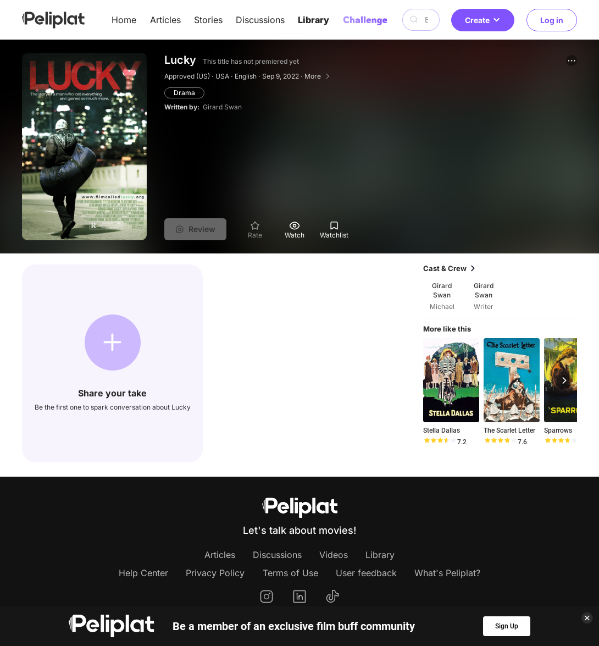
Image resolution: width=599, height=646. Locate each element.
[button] (571, 60)
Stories (208, 19)
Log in (551, 20)
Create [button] (483, 20)
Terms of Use (290, 572)
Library (313, 19)
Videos (333, 554)
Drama (184, 93)
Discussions (260, 19)
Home (124, 19)
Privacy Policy (215, 572)
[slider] (439, 442)
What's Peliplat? (447, 572)
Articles (165, 19)
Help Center (143, 572)
